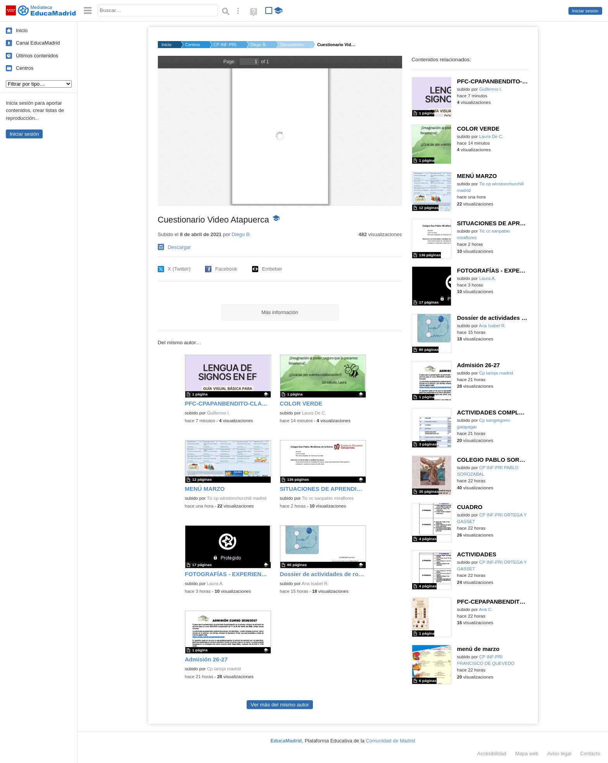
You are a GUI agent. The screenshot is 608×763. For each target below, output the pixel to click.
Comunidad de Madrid (390, 741)
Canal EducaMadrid (38, 43)
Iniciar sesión (585, 11)
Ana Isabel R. (315, 583)
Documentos (292, 44)
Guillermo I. (218, 413)
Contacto (590, 753)
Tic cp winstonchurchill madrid (236, 498)
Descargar (179, 247)
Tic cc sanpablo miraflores (328, 498)
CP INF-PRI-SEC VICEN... (225, 44)
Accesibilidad (491, 753)
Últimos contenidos (37, 56)
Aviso (559, 753)
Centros (24, 68)
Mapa (527, 753)
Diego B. (258, 44)
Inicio (22, 30)
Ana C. (485, 609)
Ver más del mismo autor (279, 705)
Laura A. (215, 583)
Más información (279, 312)
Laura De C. (314, 413)
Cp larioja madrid (224, 668)
